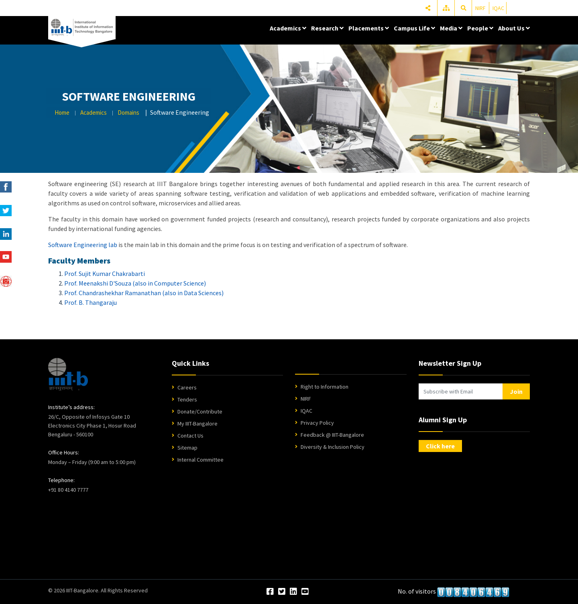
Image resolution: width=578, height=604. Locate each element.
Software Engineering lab (82, 245)
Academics (288, 28)
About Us (514, 28)
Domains (128, 112)
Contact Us (190, 435)
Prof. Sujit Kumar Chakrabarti (104, 274)
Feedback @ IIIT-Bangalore (332, 434)
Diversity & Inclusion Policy (332, 446)
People (480, 28)
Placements (368, 28)
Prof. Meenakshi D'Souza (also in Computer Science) (135, 283)
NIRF (480, 8)
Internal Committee (200, 459)
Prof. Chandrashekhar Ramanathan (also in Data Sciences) (144, 293)
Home (62, 112)
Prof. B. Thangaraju (90, 302)
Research (327, 28)
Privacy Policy (317, 422)
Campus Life (414, 28)
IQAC (498, 8)
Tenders (187, 399)
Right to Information (324, 386)
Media (451, 28)
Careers (187, 387)
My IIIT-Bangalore (197, 423)
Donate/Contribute (199, 411)
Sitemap (187, 447)
